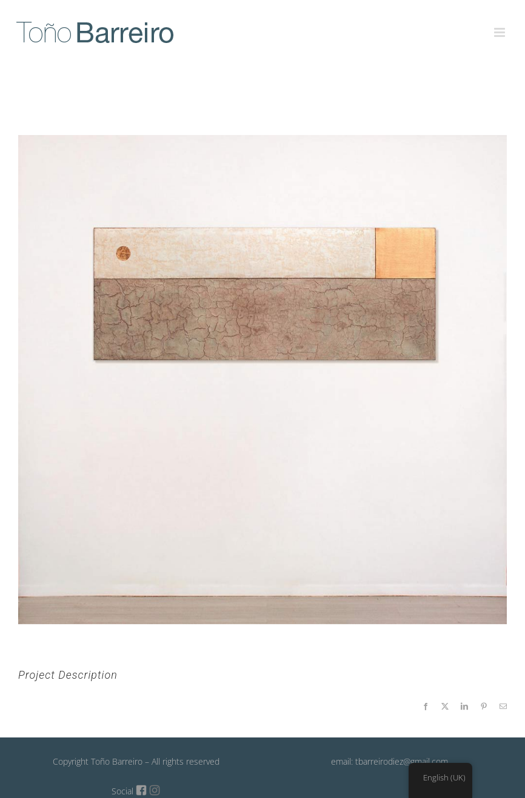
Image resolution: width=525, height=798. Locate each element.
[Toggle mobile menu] (500, 25)
